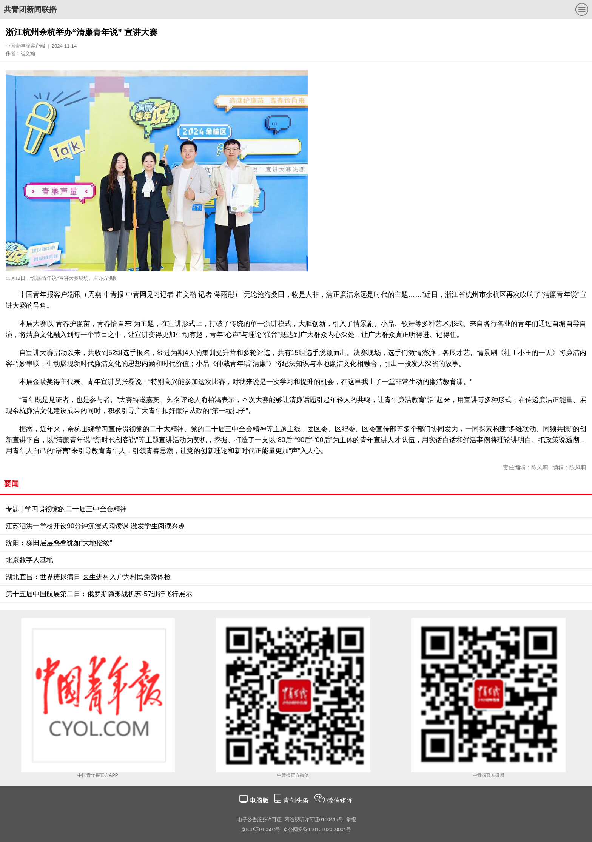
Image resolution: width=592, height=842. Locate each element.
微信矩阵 (340, 800)
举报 (351, 819)
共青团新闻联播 (30, 9)
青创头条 (297, 800)
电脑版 (259, 800)
